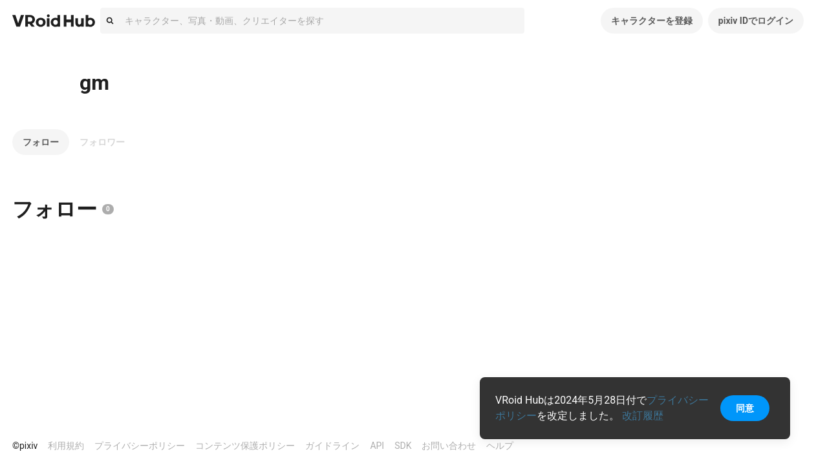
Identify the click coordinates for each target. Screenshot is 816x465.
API (377, 445)
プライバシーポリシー (139, 445)
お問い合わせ (449, 445)
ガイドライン (332, 445)
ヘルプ (499, 445)
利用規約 (66, 445)
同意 (745, 408)
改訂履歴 (642, 415)
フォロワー (102, 142)
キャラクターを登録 (652, 21)
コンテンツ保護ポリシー (245, 445)
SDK (402, 445)
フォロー (41, 142)
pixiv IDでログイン (755, 21)
